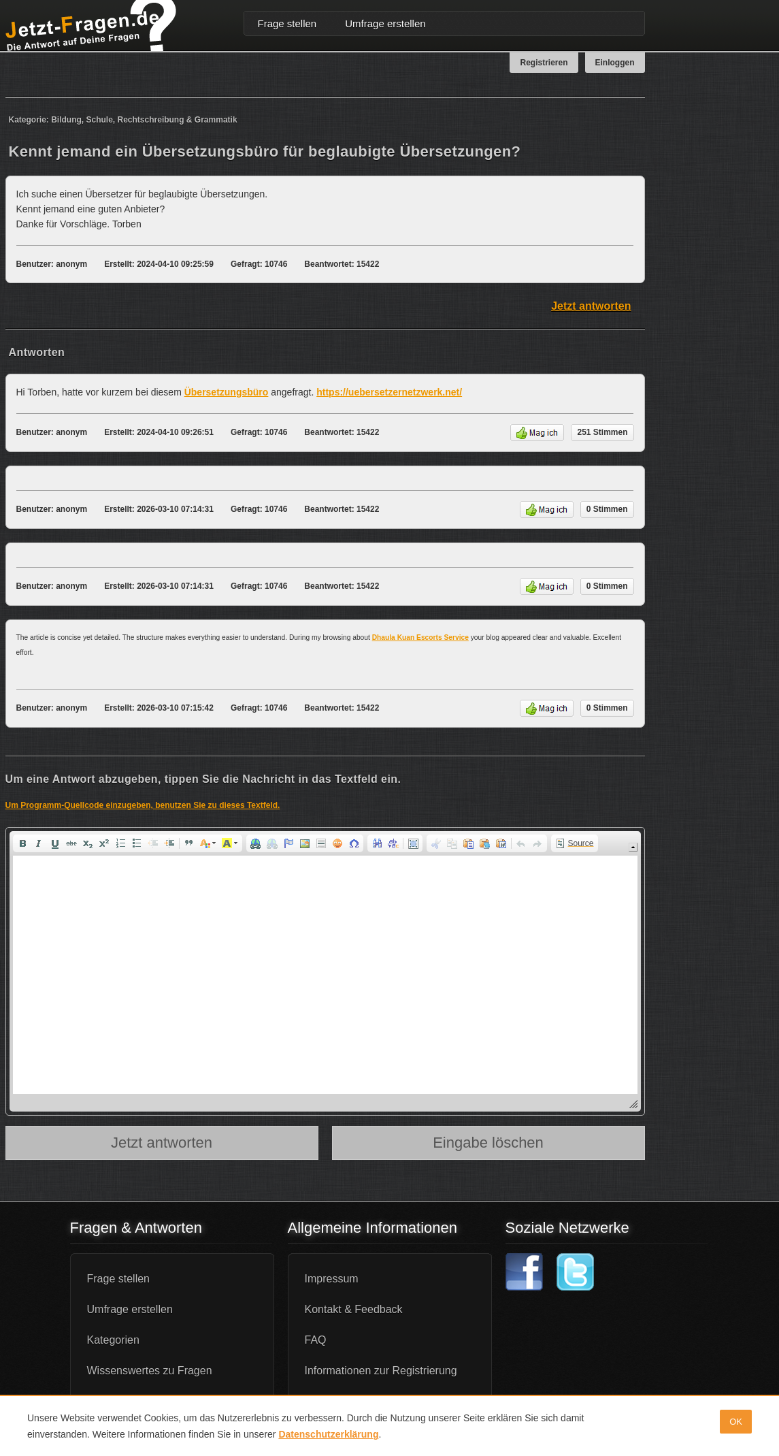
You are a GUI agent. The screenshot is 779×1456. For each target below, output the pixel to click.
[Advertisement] (719, 302)
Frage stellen (287, 23)
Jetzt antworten (591, 306)
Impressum (332, 1278)
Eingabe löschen (488, 1142)
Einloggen (615, 62)
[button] (22, 843)
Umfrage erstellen (385, 23)
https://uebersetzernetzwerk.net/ (389, 392)
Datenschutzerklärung (328, 1434)
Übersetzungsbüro (226, 392)
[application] (325, 971)
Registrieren (543, 62)
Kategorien (113, 1340)
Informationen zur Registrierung (381, 1370)
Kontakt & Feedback (354, 1309)
